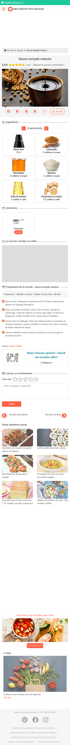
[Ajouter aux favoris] (44, 111)
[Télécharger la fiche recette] (35, 111)
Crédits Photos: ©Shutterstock (20, 742)
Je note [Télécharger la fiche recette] (57, 111)
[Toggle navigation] (3, 9)
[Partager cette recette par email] (8, 111)
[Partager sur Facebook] (17, 111)
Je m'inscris (35, 645)
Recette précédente (15, 415)
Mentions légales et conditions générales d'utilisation (33, 733)
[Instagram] (45, 720)
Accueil (9, 50)
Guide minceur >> (14, 2)
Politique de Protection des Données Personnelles (33, 737)
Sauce (20, 50)
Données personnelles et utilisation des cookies (33, 728)
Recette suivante (55, 415)
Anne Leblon (15, 346)
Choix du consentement (48, 742)
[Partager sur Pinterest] (26, 111)
